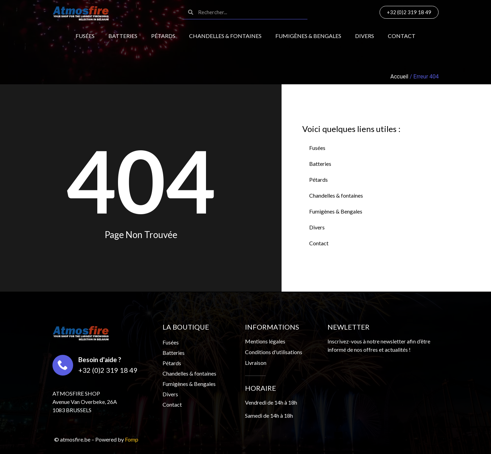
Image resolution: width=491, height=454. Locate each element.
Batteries (122, 35)
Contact (401, 35)
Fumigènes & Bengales (308, 35)
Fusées (85, 35)
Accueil (399, 76)
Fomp (131, 439)
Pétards (163, 35)
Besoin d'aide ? (99, 359)
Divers (364, 35)
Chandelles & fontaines (225, 35)
